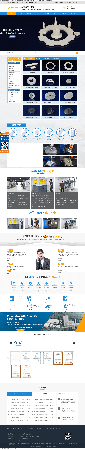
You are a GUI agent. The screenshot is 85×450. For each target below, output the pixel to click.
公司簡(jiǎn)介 (10, 434)
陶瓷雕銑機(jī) (13, 443)
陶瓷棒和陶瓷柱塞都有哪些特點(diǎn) (16, 408)
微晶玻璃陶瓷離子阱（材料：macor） (50, 87)
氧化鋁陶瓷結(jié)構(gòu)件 (68, 72)
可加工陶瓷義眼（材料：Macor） (68, 87)
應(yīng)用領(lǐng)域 (14, 90)
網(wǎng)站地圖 (68, 2)
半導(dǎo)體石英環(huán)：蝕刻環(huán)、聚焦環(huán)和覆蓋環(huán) (47, 417)
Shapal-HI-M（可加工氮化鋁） (15, 85)
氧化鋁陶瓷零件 (32, 72)
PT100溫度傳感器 (42, 443)
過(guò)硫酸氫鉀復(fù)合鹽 (25, 443)
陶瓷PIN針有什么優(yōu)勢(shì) (39, 408)
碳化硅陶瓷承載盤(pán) (68, 117)
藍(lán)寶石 (11, 78)
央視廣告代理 (54, 443)
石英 (10, 79)
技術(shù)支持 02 (6, 139)
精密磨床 (58, 193)
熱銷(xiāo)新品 (29, 58)
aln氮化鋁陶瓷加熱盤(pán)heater (50, 102)
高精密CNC (11, 193)
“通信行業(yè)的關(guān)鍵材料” (39, 411)
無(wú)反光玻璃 (48, 443)
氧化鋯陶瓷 (29, 13)
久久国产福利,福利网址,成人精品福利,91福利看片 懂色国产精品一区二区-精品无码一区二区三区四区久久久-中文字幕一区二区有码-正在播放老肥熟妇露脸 (26, 0)
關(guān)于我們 (73, 13)
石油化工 (11, 97)
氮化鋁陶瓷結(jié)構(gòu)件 (31, 102)
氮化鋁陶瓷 (38, 13)
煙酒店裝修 (18, 443)
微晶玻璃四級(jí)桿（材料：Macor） (32, 87)
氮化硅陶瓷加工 (19, 52)
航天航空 (11, 96)
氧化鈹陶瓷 (11, 83)
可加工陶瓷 (46, 58)
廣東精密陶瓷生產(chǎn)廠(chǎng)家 (16, 420)
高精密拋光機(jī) (36, 193)
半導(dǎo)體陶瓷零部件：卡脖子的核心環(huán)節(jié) (19, 405)
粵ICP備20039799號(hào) (53, 446)
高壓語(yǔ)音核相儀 (34, 443)
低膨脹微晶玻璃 (12, 72)
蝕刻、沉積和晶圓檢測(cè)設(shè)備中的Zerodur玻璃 (43, 414)
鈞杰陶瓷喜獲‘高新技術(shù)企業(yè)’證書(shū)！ (18, 402)
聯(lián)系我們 (75, 2)
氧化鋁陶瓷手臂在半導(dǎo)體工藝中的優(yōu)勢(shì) (19, 411)
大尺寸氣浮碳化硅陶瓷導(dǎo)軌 (16, 417)
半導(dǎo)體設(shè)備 (13, 92)
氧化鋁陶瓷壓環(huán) (50, 72)
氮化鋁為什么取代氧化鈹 (65, 408)
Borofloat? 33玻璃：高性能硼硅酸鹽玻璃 (17, 414)
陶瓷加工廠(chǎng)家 (59, 2)
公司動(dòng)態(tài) (19, 394)
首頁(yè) (11, 13)
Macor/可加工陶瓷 (20, 13)
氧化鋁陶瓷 (11, 68)
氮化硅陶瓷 (11, 76)
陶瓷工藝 (64, 13)
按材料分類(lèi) (13, 62)
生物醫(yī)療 (11, 94)
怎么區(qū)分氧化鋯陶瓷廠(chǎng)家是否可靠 (42, 420)
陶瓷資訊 (55, 13)
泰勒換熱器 (60, 443)
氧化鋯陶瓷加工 (27, 52)
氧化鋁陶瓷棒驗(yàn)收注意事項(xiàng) (41, 405)
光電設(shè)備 (12, 101)
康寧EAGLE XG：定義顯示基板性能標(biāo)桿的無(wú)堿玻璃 (45, 399)
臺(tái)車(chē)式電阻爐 (71, 443)
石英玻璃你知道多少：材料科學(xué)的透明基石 (18, 399)
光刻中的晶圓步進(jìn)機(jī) (38, 402)
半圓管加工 (65, 443)
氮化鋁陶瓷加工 (35, 52)
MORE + (75, 393)
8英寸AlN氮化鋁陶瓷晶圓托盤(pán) (68, 102)
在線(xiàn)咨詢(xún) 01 (6, 137)
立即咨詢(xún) (9, 258)
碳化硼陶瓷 (11, 81)
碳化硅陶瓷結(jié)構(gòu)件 (31, 117)
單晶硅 (10, 87)
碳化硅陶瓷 (47, 13)
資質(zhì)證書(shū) (11, 436)
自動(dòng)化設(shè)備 (13, 99)
